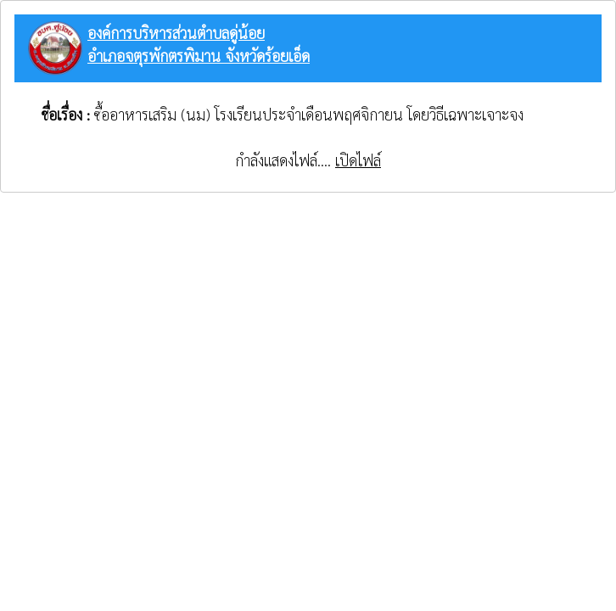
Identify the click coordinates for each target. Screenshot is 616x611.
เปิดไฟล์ (358, 160)
